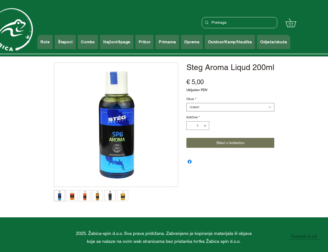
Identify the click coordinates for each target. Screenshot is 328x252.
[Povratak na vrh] (304, 236)
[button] (294, 22)
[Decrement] (190, 126)
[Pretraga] (239, 22)
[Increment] (205, 126)
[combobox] (230, 107)
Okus (191, 99)
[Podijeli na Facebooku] (190, 162)
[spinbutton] (197, 126)
